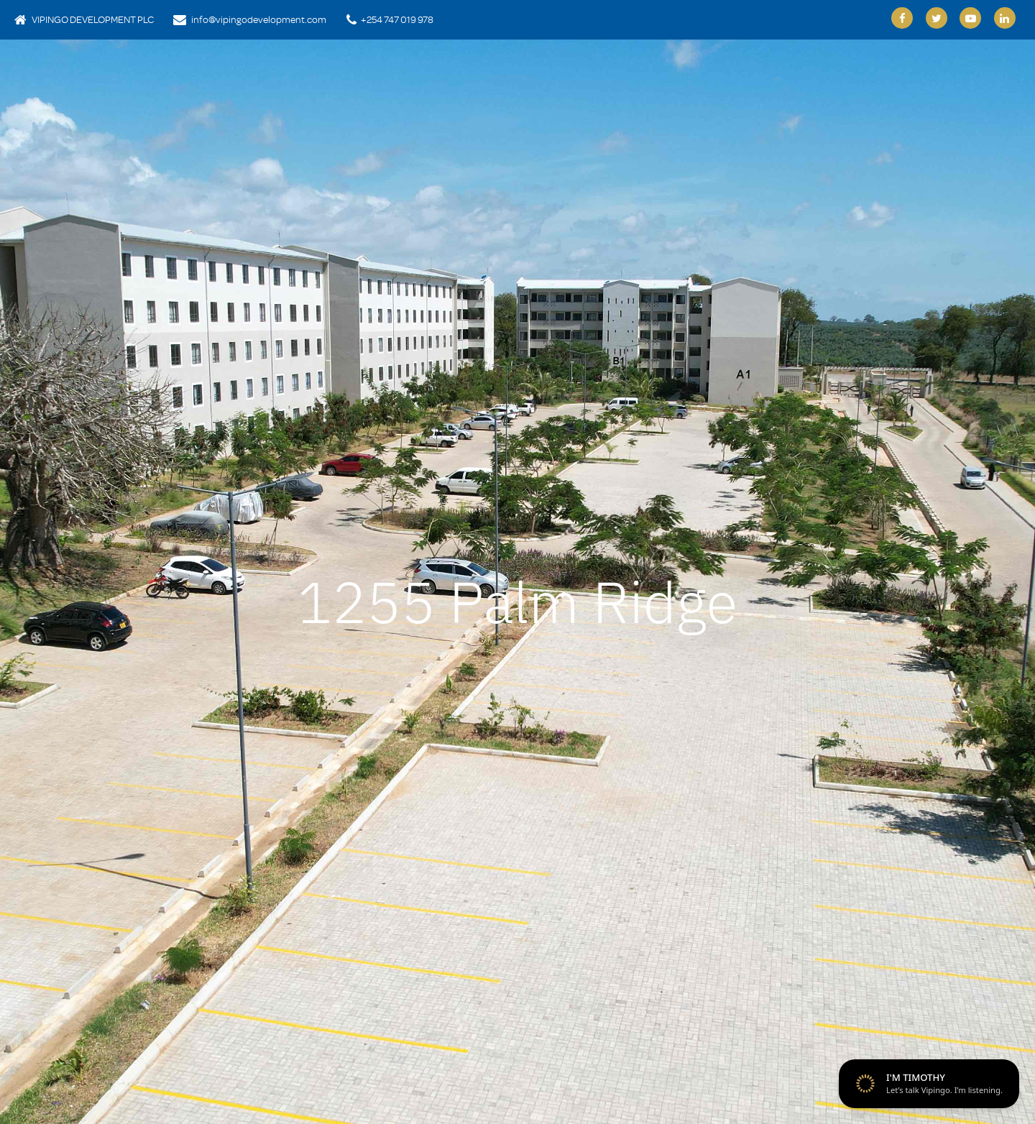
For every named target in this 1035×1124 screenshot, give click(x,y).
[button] (59, 586)
